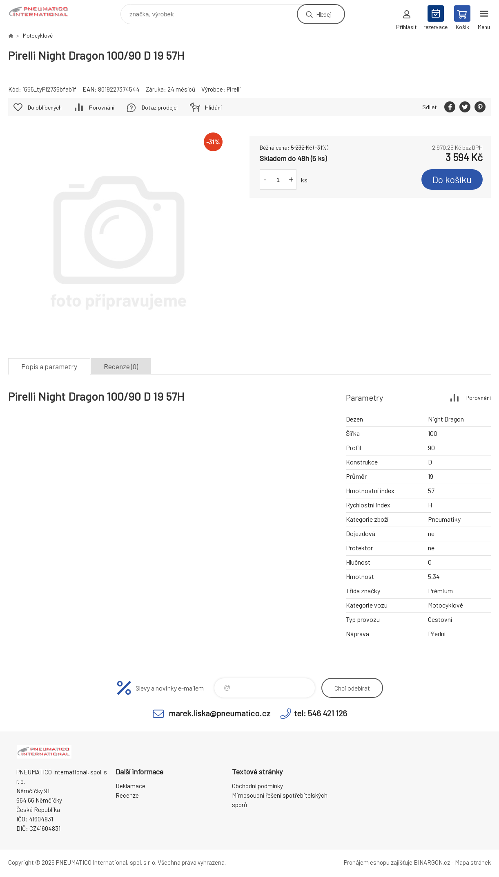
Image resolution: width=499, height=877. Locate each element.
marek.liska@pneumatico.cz (219, 713)
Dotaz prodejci (160, 107)
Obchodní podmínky (257, 786)
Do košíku (452, 179)
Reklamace (130, 786)
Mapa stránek (473, 862)
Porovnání (101, 107)
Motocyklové (38, 35)
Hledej (323, 14)
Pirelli (234, 89)
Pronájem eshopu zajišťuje (378, 862)
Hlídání (213, 107)
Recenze (127, 795)
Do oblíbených (45, 107)
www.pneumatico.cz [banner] (44, 12)
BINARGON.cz (432, 862)
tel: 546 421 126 (320, 713)
